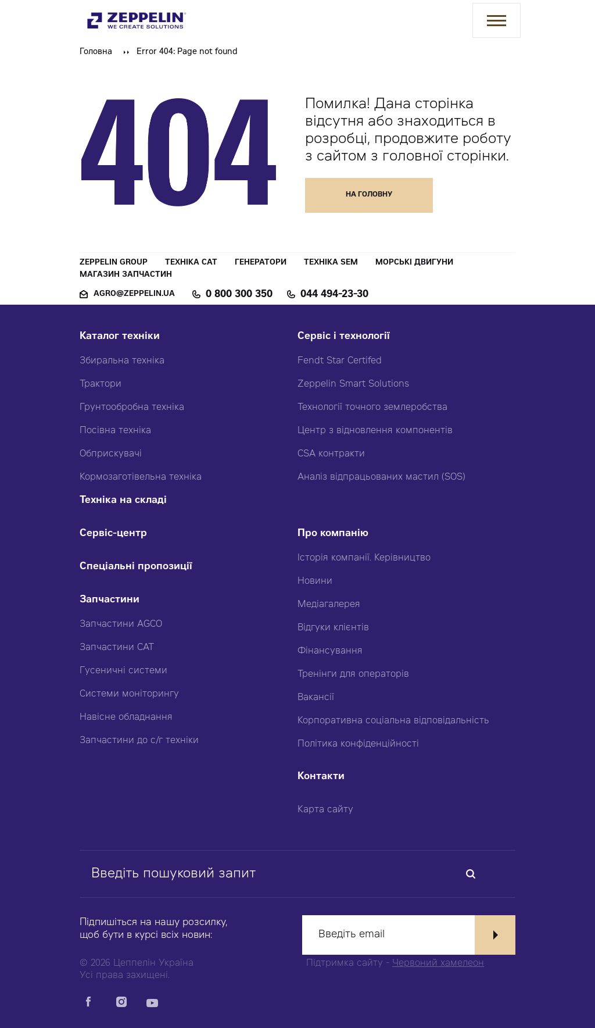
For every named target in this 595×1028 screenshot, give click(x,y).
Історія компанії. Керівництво (364, 558)
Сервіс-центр (113, 534)
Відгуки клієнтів (333, 628)
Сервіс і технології (344, 337)
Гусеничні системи (123, 671)
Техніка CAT (191, 263)
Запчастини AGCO (121, 624)
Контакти (321, 777)
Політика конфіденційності (358, 744)
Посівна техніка (115, 431)
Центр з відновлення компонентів (375, 431)
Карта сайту (325, 810)
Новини (315, 581)
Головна (96, 52)
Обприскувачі (111, 454)
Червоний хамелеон (438, 963)
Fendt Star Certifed (340, 361)
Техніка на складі (123, 501)
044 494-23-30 (334, 295)
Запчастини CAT (117, 647)
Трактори (100, 384)
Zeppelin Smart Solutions (353, 384)
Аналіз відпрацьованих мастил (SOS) (381, 477)
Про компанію (333, 534)
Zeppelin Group (114, 263)
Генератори (260, 263)
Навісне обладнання (126, 717)
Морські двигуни (414, 263)
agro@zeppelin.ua (134, 294)
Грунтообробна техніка (132, 407)
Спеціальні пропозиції (136, 567)
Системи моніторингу (129, 694)
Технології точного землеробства (372, 407)
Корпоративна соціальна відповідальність (393, 721)
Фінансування (330, 651)
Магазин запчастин (126, 275)
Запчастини (109, 600)
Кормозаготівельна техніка (141, 477)
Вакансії (316, 697)
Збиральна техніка (122, 361)
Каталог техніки (120, 337)
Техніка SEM (331, 263)
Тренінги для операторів (353, 674)
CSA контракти (331, 454)
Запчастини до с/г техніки (139, 740)
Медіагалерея (329, 604)
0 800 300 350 (239, 295)
